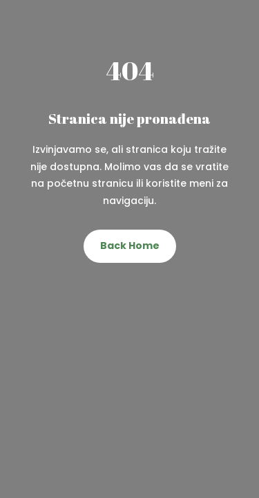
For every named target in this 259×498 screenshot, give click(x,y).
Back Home (130, 245)
